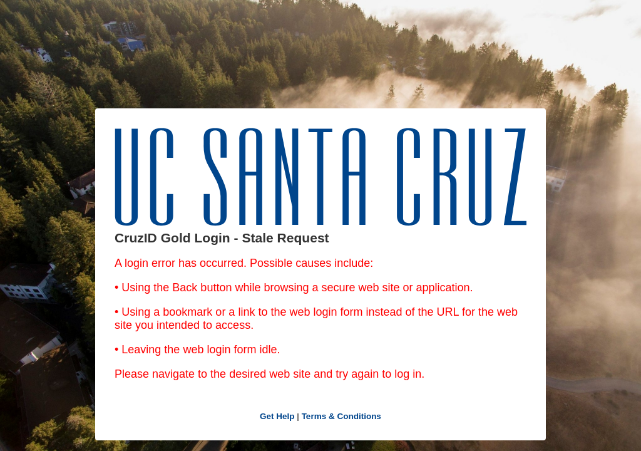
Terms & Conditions (341, 416)
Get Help (277, 416)
